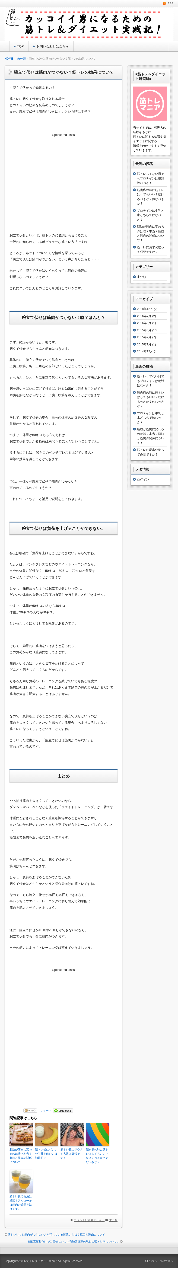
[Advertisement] (63, 175)
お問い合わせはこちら (52, 46)
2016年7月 (144, 316)
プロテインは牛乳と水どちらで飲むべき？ (150, 215)
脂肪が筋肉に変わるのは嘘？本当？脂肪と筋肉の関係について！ (21, 1156)
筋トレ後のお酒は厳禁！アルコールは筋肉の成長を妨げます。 (21, 1203)
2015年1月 (144, 344)
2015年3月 (144, 330)
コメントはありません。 (89, 1220)
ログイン (143, 479)
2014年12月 (145, 351)
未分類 (21, 58)
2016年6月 (144, 323)
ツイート (46, 1110)
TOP (20, 46)
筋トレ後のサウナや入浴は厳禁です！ (71, 1154)
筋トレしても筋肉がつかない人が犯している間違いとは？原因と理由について (56, 1234)
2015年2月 (144, 337)
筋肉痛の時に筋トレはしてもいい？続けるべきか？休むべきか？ (97, 1156)
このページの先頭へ (159, 1261)
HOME (9, 58)
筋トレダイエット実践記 (41, 1261)
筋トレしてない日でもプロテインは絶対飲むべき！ (150, 178)
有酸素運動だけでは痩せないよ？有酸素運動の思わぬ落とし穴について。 (73, 1241)
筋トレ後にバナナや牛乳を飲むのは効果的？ (46, 1154)
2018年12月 (145, 309)
